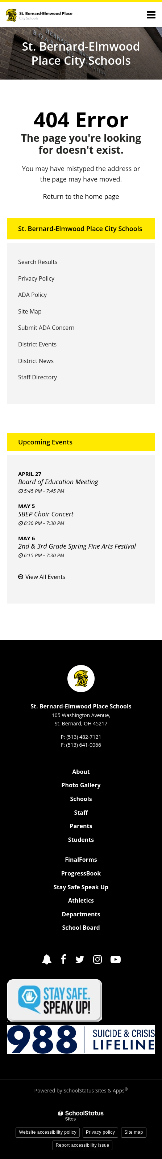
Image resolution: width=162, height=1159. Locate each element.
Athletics (81, 900)
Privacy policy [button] (100, 1132)
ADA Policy (32, 295)
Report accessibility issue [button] (82, 1145)
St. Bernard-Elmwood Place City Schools (80, 228)
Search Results (37, 262)
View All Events (45, 577)
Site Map (30, 311)
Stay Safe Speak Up (81, 887)
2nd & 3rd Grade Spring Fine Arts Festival (77, 546)
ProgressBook (81, 873)
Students (81, 840)
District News (36, 361)
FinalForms (81, 860)
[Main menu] (151, 14)
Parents (81, 826)
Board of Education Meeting (58, 481)
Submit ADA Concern (46, 328)
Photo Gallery (80, 785)
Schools (81, 799)
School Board (81, 928)
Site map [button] (133, 1132)
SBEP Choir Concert (46, 514)
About (81, 772)
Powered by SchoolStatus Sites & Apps (81, 1090)
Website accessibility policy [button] (47, 1132)
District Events (37, 344)
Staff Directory (37, 377)
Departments (81, 914)
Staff (81, 813)
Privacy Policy (36, 278)
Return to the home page (81, 196)
